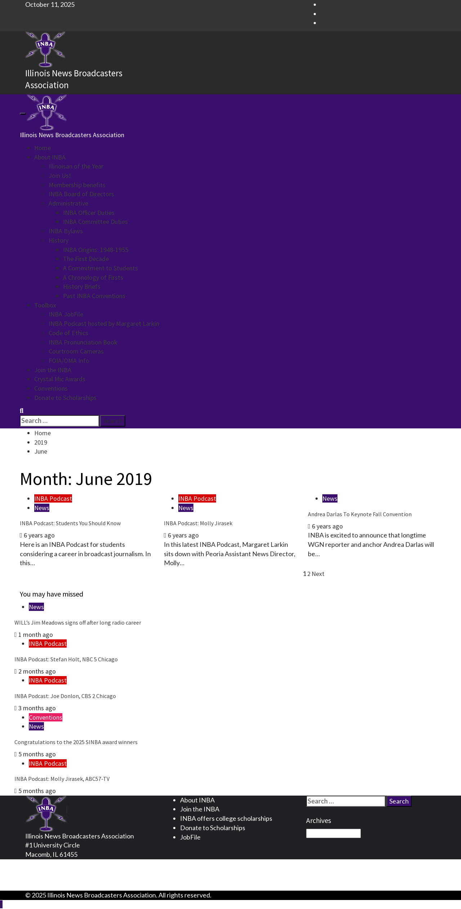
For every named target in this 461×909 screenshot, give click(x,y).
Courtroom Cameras (76, 351)
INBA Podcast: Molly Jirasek (198, 523)
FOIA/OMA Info (69, 360)
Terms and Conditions (70, 873)
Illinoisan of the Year (76, 166)
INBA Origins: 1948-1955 (95, 250)
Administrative (68, 203)
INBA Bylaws (66, 231)
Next (318, 574)
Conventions (51, 388)
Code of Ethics (68, 333)
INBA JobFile (66, 314)
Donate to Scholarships (65, 397)
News (41, 508)
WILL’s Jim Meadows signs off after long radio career (77, 622)
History (58, 240)
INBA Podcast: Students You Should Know (70, 523)
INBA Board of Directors (81, 194)
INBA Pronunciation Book (83, 342)
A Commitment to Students (100, 268)
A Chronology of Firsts (93, 277)
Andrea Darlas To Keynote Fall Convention (360, 514)
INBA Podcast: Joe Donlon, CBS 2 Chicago (65, 695)
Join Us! (60, 175)
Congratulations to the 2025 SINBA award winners (76, 742)
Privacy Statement (65, 864)
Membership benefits (77, 185)
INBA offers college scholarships (226, 818)
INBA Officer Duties (89, 212)
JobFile (190, 837)
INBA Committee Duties (95, 221)
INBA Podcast (53, 498)
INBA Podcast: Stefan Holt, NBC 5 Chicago (66, 659)
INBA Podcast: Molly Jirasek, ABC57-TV (61, 778)
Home (42, 148)
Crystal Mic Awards (59, 379)
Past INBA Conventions (94, 296)
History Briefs (81, 286)
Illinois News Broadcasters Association (72, 135)
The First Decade (86, 259)
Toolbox (45, 305)
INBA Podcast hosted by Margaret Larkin (104, 323)
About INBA (50, 157)
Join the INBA (52, 370)
